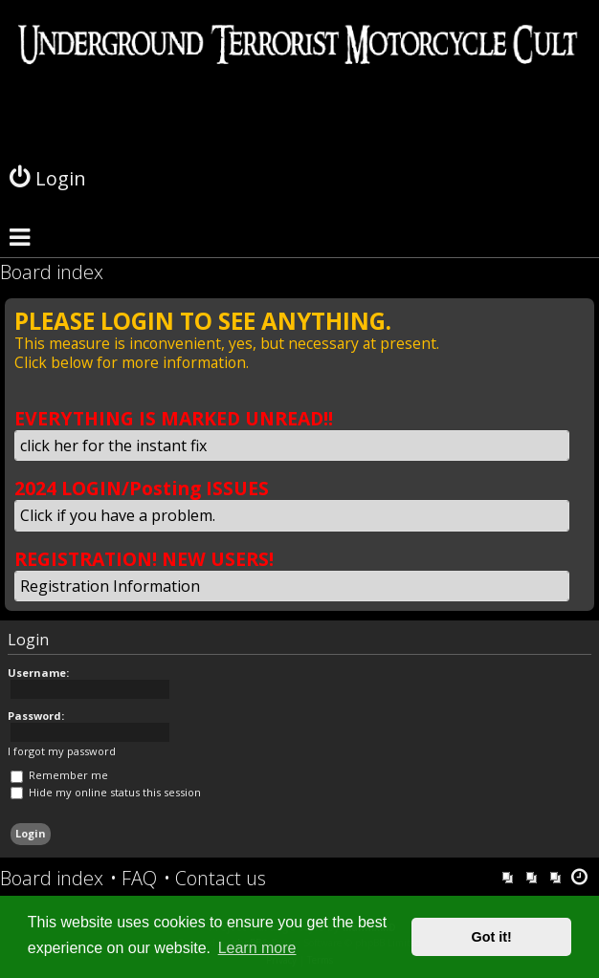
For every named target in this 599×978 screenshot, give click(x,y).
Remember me (59, 775)
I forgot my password (62, 751)
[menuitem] (133, 878)
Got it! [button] (492, 937)
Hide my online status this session (106, 792)
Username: (38, 672)
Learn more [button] (257, 948)
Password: (36, 715)
